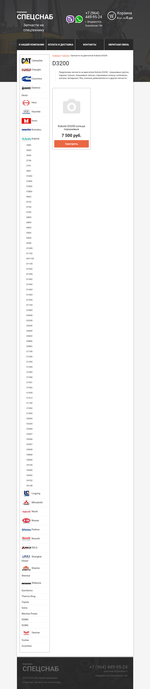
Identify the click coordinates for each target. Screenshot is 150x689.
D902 (28, 233)
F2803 (29, 191)
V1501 (29, 382)
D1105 (29, 264)
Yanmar (31, 633)
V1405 (29, 372)
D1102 (29, 253)
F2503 (29, 186)
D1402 (29, 279)
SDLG (30, 548)
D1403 (29, 284)
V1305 (29, 367)
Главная (56, 55)
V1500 (29, 377)
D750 (28, 207)
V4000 (29, 460)
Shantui (31, 568)
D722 (28, 202)
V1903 (29, 413)
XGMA (25, 619)
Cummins (32, 79)
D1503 (29, 300)
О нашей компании (31, 44)
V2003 (29, 418)
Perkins (31, 530)
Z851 (28, 171)
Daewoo (31, 88)
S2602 (29, 336)
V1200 (29, 356)
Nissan (30, 521)
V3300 (29, 439)
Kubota (30, 139)
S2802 (29, 346)
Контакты (89, 44)
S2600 (29, 331)
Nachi (30, 512)
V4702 (29, 480)
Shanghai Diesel (32, 558)
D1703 (29, 305)
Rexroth (31, 539)
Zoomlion (27, 645)
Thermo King (28, 596)
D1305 (29, 274)
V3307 (29, 444)
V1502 (29, 387)
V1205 (29, 362)
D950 (28, 243)
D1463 (29, 294)
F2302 (29, 176)
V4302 (29, 475)
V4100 (29, 465)
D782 (28, 212)
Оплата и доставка (60, 44)
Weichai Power (30, 613)
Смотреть (71, 143)
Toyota (25, 602)
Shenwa (26, 575)
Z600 (28, 150)
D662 (28, 196)
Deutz (25, 95)
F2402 (29, 181)
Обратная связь (119, 44)
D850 (28, 222)
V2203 (29, 423)
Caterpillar (32, 61)
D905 (28, 238)
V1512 (29, 398)
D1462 (29, 289)
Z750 (28, 160)
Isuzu (29, 121)
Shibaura (31, 583)
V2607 (29, 434)
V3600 (29, 449)
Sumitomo (27, 590)
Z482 (28, 145)
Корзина (125, 15)
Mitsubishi (32, 503)
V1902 (29, 408)
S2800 (29, 341)
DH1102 (30, 258)
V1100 (29, 351)
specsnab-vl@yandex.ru (115, 671)
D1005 (29, 248)
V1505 (29, 393)
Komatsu (31, 130)
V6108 (29, 485)
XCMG (25, 625)
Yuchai (25, 640)
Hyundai (31, 112)
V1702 (29, 403)
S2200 (29, 325)
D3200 (29, 320)
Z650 (28, 155)
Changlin (31, 70)
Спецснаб (40, 15)
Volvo (25, 607)
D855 (28, 227)
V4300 (29, 470)
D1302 (29, 269)
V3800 (29, 454)
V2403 (29, 429)
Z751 (28, 165)
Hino (29, 103)
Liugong (31, 493)
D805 (28, 217)
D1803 (29, 310)
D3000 (29, 315)
